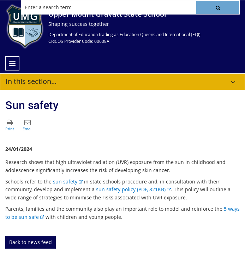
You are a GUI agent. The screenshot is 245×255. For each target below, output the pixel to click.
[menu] (12, 63)
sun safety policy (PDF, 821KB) (133, 189)
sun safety (68, 181)
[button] (218, 7)
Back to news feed (30, 242)
